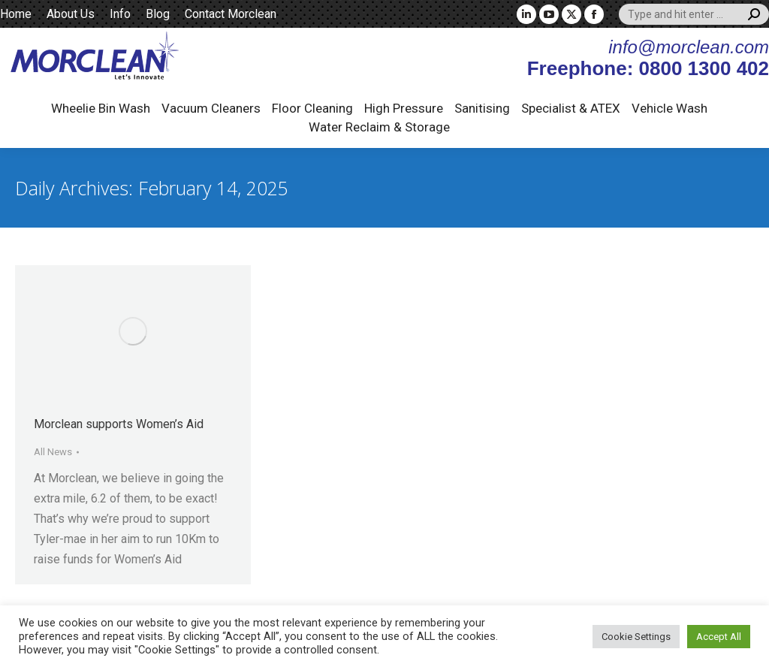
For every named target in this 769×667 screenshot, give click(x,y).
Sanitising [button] (482, 108)
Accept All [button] (718, 636)
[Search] (694, 14)
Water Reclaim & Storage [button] (379, 126)
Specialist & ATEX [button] (570, 108)
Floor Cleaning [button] (312, 108)
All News (53, 451)
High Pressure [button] (403, 108)
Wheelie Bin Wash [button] (100, 108)
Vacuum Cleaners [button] (211, 108)
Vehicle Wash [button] (669, 108)
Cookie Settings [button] (636, 636)
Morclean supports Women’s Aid (119, 424)
